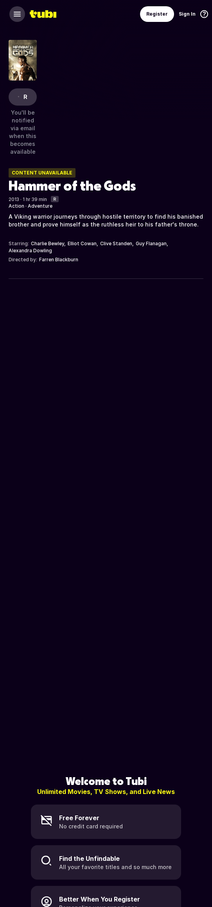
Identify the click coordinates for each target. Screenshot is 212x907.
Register (157, 14)
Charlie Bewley (47, 243)
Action (16, 206)
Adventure (40, 206)
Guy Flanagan (151, 243)
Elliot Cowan (82, 243)
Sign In (187, 14)
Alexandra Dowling (30, 250)
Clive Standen (116, 243)
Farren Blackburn (58, 259)
